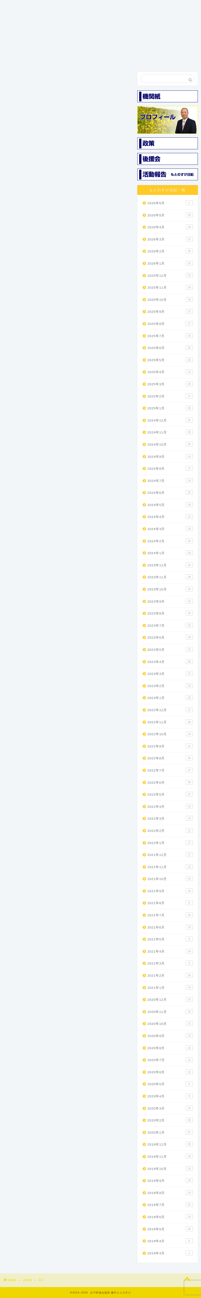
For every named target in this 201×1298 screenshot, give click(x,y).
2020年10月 (170, 1023)
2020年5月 (170, 1083)
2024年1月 (170, 552)
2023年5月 (170, 649)
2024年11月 (170, 432)
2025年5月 (170, 359)
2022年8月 (170, 758)
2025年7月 (170, 335)
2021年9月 (170, 890)
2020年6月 (170, 1071)
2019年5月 (170, 1228)
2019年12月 (170, 1144)
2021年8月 (170, 903)
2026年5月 (170, 215)
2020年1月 (170, 1132)
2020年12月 (170, 999)
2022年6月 (170, 782)
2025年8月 (170, 323)
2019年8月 (170, 1192)
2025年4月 (170, 371)
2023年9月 (170, 601)
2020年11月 (170, 1011)
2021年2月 (170, 975)
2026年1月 (170, 263)
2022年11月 (170, 721)
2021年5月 (170, 939)
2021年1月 (170, 987)
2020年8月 (170, 1047)
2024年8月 (170, 468)
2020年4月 (170, 1096)
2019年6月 (170, 1216)
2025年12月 (170, 275)
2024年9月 (170, 456)
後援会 (119, 59)
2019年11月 (170, 1156)
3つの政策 (68, 59)
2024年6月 (170, 492)
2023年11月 (170, 576)
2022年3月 (170, 818)
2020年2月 (170, 1120)
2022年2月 (170, 830)
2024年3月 (170, 528)
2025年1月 (170, 408)
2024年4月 (170, 516)
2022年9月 (170, 746)
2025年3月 (170, 383)
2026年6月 (170, 202)
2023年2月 (170, 685)
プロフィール (43, 60)
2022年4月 (170, 806)
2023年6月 (170, 637)
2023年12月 (170, 565)
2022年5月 (170, 794)
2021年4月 (170, 951)
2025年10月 (170, 299)
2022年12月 (170, 709)
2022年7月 (170, 770)
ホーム (17, 59)
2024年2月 (170, 540)
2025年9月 (170, 311)
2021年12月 (170, 854)
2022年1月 (170, 842)
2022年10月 (170, 733)
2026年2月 (170, 251)
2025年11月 (170, 287)
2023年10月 (170, 589)
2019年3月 (170, 1253)
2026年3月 (170, 239)
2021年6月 (170, 927)
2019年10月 (170, 1168)
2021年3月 (170, 963)
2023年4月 (170, 661)
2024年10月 (170, 444)
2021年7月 (170, 914)
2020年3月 (170, 1108)
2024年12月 (170, 420)
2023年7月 (170, 625)
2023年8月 (170, 613)
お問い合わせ (170, 60)
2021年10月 (170, 878)
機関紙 (94, 59)
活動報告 (145, 59)
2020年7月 (170, 1059)
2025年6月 (170, 347)
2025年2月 (170, 396)
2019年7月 (170, 1204)
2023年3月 (170, 673)
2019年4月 (170, 1240)
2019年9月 (170, 1180)
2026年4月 (170, 226)
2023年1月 (170, 697)
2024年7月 (170, 480)
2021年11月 (170, 866)
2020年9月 (170, 1035)
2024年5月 (170, 504)
